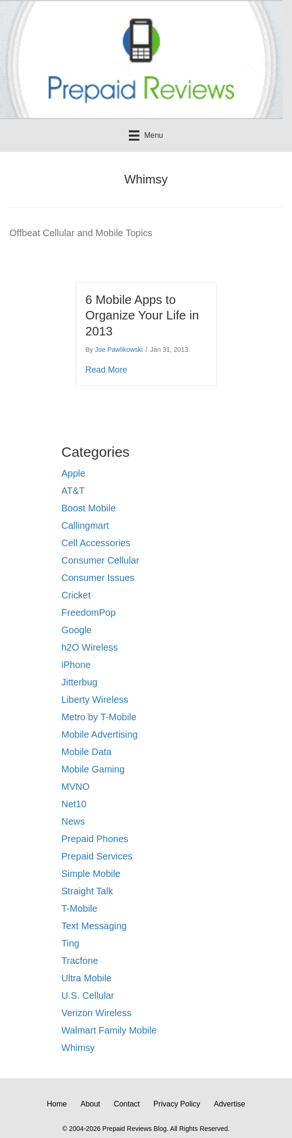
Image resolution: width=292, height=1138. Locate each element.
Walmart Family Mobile (109, 1030)
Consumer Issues (98, 578)
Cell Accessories (96, 543)
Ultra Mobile (87, 978)
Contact (127, 1104)
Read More (106, 369)
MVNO (76, 786)
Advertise (229, 1104)
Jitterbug (80, 682)
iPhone (76, 665)
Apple (74, 473)
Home (57, 1104)
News (73, 821)
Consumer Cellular (101, 560)
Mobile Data (87, 752)
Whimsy (78, 1048)
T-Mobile (80, 908)
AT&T (73, 490)
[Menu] (145, 135)
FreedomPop (89, 612)
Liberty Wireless (95, 699)
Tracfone (80, 960)
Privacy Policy (176, 1104)
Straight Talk (87, 891)
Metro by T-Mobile (99, 717)
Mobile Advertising (100, 734)
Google (77, 630)
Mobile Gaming (93, 769)
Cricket (76, 595)
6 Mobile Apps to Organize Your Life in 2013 (142, 316)
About (90, 1104)
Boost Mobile (89, 508)
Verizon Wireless (97, 1013)
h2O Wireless (90, 647)
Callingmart (85, 525)
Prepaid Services (97, 856)
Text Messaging (94, 926)
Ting (70, 943)
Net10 (74, 804)
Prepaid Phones (95, 839)
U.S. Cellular (88, 995)
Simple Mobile (91, 873)
